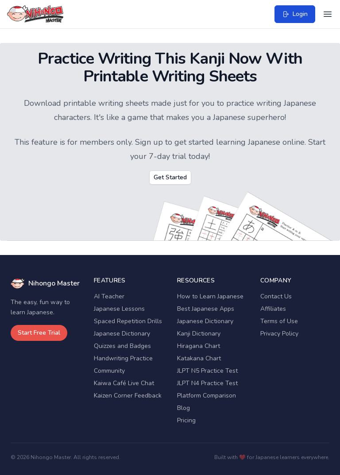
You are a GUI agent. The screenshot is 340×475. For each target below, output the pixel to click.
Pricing (186, 420)
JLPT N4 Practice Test (207, 383)
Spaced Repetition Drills (128, 321)
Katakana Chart (199, 358)
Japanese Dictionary (122, 333)
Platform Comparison (206, 395)
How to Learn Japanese (210, 296)
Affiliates (273, 309)
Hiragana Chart (198, 346)
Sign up (149, 142)
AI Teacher (109, 296)
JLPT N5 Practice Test (207, 371)
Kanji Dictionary (198, 333)
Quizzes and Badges (122, 346)
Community (109, 371)
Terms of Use (279, 321)
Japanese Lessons (119, 309)
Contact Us (276, 296)
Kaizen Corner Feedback (128, 395)
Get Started (170, 177)
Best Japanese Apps (205, 309)
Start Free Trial (39, 332)
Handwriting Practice (123, 358)
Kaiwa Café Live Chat (124, 383)
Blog (183, 408)
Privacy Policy (279, 333)
